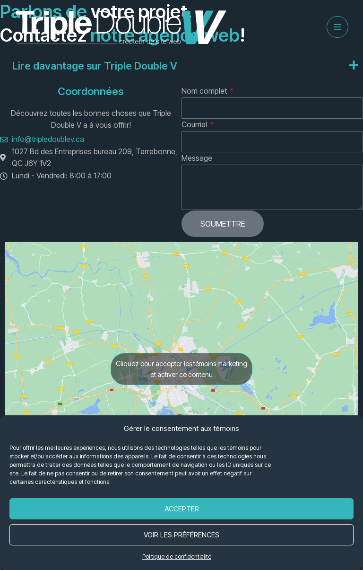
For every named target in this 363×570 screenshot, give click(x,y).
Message (197, 158)
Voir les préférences (181, 534)
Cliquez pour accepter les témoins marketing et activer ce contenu (181, 369)
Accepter (181, 508)
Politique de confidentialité (176, 556)
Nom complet (205, 91)
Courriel (195, 125)
